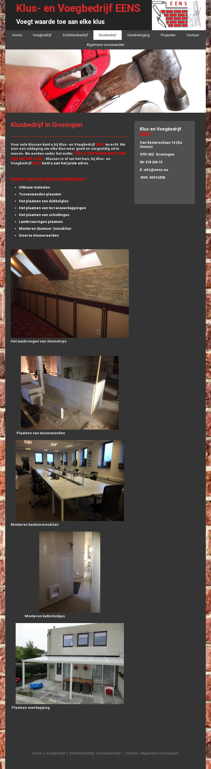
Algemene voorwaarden (105, 45)
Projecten (168, 35)
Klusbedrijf (107, 35)
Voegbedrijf (42, 35)
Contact (193, 35)
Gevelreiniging (138, 35)
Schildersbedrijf (75, 35)
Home (17, 35)
